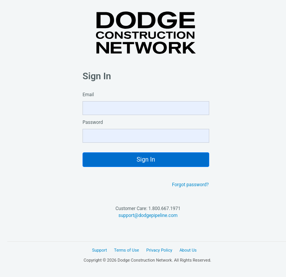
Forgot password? (190, 184)
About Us (188, 250)
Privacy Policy (159, 250)
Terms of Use (126, 250)
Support (99, 250)
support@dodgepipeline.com (147, 215)
